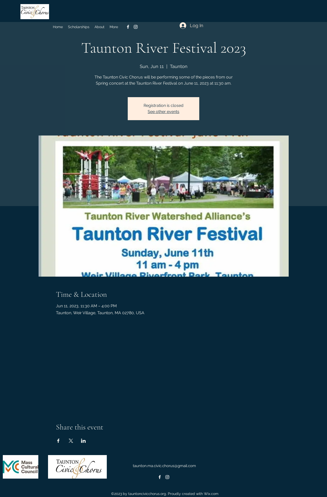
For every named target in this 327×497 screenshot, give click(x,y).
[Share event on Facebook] (58, 441)
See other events (163, 111)
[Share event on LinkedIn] (83, 441)
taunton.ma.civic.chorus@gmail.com (164, 466)
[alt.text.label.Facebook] (128, 26)
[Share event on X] (70, 441)
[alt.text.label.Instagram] (135, 26)
